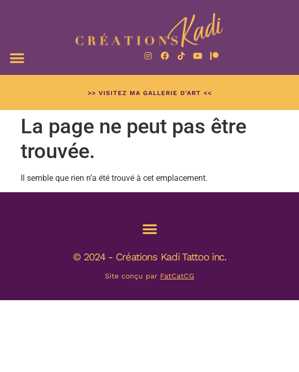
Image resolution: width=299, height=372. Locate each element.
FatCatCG (177, 276)
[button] (16, 58)
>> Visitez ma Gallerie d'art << (150, 93)
